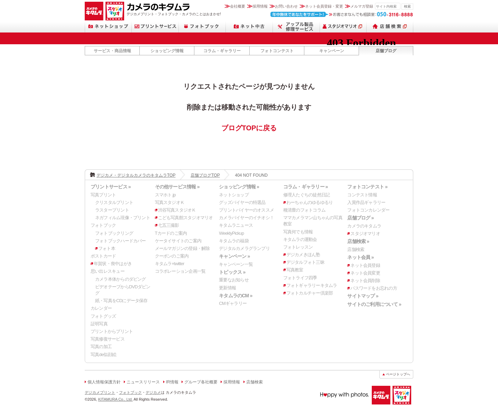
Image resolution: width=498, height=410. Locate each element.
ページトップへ (398, 374)
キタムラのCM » (235, 295)
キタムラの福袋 (234, 240)
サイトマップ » (362, 296)
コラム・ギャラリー (222, 50)
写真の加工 (101, 346)
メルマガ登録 (361, 6)
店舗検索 (390, 26)
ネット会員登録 (365, 265)
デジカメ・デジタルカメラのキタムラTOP (135, 175)
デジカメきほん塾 (303, 254)
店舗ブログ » (360, 218)
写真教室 (294, 269)
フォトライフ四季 (300, 277)
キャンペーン (331, 50)
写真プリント (103, 194)
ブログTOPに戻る (249, 128)
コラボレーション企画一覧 (180, 271)
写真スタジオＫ (170, 202)
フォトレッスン (298, 247)
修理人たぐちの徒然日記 (306, 194)
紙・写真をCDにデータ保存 (121, 300)
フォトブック (202, 26)
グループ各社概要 (201, 382)
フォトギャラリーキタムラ (311, 285)
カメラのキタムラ (94, 11)
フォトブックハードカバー (120, 240)
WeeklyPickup (231, 233)
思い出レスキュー (107, 271)
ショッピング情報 (167, 50)
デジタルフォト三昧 (305, 262)
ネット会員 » (360, 257)
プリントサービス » (111, 186)
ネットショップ (108, 26)
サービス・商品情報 (112, 50)
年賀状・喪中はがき (113, 263)
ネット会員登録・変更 (324, 6)
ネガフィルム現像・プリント (122, 217)
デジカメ (153, 392)
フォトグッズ (103, 316)
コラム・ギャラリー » (305, 186)
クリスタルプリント (114, 202)
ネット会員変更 (365, 273)
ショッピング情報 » (239, 186)
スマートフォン (296, 26)
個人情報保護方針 (104, 382)
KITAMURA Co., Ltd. (115, 399)
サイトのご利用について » (374, 304)
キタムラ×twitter (169, 263)
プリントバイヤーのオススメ (246, 210)
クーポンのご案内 (172, 256)
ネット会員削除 (365, 280)
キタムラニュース (236, 225)
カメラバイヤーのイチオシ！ (246, 217)
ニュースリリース (143, 382)
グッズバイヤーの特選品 (242, 202)
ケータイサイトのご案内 (178, 240)
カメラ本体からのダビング (120, 279)
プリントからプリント (112, 331)
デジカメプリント (100, 392)
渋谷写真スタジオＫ (177, 210)
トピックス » (232, 272)
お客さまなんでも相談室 (341, 14)
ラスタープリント (112, 210)
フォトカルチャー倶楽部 (309, 293)
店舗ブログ (386, 50)
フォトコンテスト (277, 50)
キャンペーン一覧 (236, 264)
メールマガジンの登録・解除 (182, 248)
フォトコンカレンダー (368, 210)
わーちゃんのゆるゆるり (309, 202)
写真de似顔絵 (103, 354)
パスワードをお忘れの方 (373, 288)
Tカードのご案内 (171, 233)
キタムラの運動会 (300, 239)
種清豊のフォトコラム (304, 210)
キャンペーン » (234, 256)
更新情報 (227, 287)
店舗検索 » (358, 241)
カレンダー (101, 308)
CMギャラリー (233, 303)
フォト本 (106, 248)
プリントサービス (155, 26)
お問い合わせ (286, 6)
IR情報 (172, 382)
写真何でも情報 (298, 231)
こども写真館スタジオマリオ (185, 217)
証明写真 (99, 323)
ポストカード (103, 256)
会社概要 (237, 6)
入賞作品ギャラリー (366, 202)
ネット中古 (249, 26)
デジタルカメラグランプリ (244, 248)
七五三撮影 (168, 225)
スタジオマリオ (114, 11)
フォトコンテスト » (367, 186)
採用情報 (260, 6)
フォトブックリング (114, 233)
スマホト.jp (165, 194)
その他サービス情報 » (177, 186)
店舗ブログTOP (205, 175)
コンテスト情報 (362, 194)
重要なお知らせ (234, 279)
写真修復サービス (107, 339)
